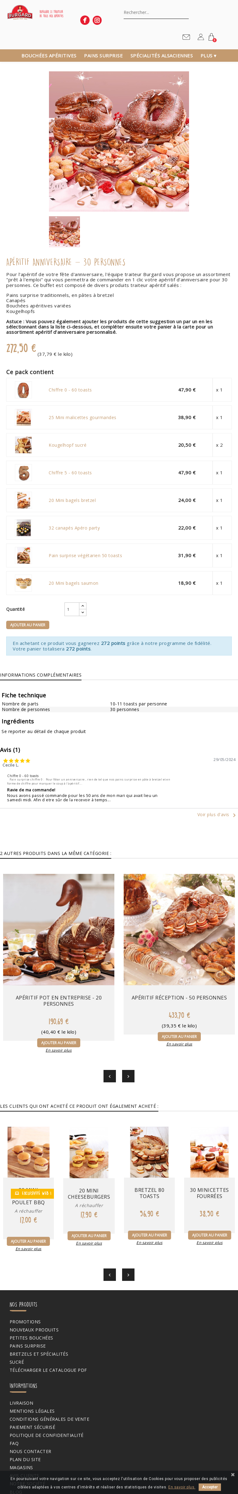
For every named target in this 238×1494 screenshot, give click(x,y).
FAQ (128, 1326)
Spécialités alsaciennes (161, 55)
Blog (130, 1374)
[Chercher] (156, 12)
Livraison (136, 1285)
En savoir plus (40, 1015)
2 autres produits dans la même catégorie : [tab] (55, 853)
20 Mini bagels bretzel (71, 500)
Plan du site (139, 1342)
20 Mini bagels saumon (73, 583)
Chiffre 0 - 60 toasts (69, 389)
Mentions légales (146, 1293)
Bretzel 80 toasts (149, 1156)
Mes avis (17, 1447)
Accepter (210, 1487)
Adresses (18, 1431)
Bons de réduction (31, 1439)
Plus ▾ (209, 55)
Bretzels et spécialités (36, 1318)
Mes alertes (22, 1455)
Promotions (23, 1285)
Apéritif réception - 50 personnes (119, 959)
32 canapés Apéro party (73, 528)
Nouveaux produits (32, 1293)
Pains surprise (103, 55)
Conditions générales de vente (164, 1301)
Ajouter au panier (26, 625)
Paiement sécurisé (147, 1310)
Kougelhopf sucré (67, 445)
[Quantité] (60, 609)
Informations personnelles (43, 1407)
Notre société (142, 1366)
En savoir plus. (182, 1487)
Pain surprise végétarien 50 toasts (84, 555)
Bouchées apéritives (49, 55)
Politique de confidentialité (161, 1318)
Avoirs (15, 1423)
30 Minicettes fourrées (208, 1156)
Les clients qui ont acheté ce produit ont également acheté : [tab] (79, 1071)
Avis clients (138, 1358)
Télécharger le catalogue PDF (46, 1334)
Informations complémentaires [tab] (41, 675)
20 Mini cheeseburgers (89, 1158)
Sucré (14, 1326)
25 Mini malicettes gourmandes (82, 417)
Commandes (22, 1415)
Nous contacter (144, 1334)
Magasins (135, 1350)
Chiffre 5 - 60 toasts (69, 472)
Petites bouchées (29, 1301)
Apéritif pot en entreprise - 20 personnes (39, 962)
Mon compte (20, 1389)
